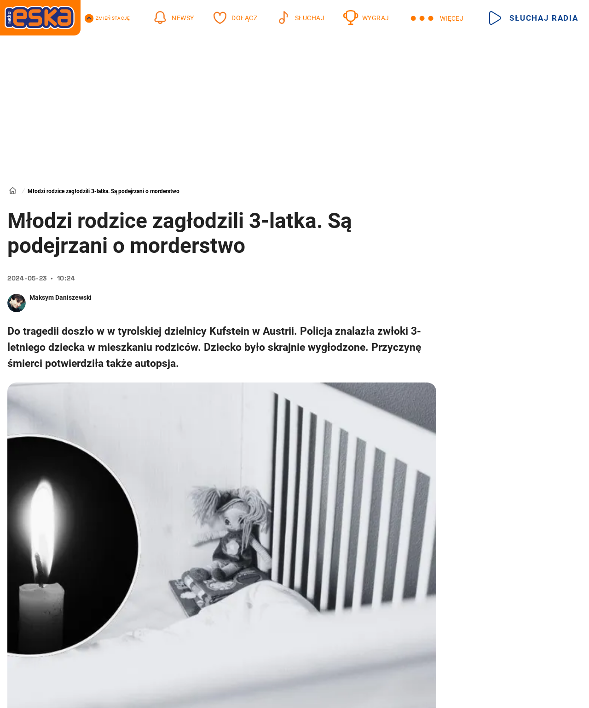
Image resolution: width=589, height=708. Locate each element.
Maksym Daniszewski (60, 297)
